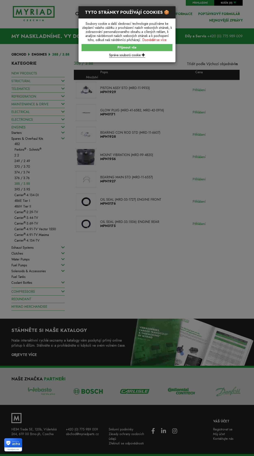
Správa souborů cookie (127, 55)
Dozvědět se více (154, 40)
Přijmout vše (127, 47)
